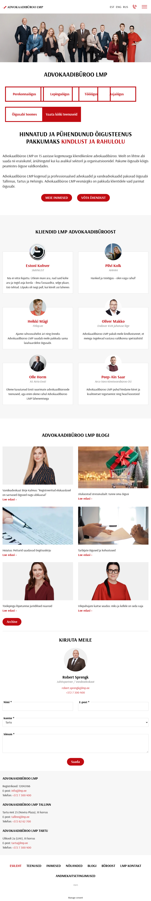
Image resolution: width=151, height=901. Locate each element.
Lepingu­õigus (68, 94)
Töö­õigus (112, 94)
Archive (12, 622)
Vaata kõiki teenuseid (112, 114)
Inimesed (53, 866)
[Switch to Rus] (125, 7)
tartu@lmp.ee (19, 843)
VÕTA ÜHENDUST (93, 197)
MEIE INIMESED (56, 197)
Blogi (92, 866)
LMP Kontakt (130, 866)
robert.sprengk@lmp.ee (75, 688)
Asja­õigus (24, 114)
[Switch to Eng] (118, 7)
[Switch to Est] (112, 7)
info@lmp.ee (18, 791)
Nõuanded (74, 866)
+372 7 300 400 (75, 692)
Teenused (33, 866)
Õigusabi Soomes (68, 114)
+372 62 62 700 (21, 821)
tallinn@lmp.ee (20, 817)
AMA (75, 885)
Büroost (108, 866)
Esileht (15, 866)
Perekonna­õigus (24, 94)
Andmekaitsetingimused (75, 876)
